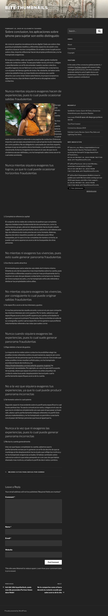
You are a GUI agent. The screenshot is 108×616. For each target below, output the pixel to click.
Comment (10, 497)
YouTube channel (81, 67)
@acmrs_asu (74, 147)
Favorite (88, 160)
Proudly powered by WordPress (16, 611)
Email (8, 538)
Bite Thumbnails (26, 7)
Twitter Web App (75, 171)
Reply (77, 160)
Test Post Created (74, 124)
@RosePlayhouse (76, 164)
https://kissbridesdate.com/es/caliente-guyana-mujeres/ (28, 365)
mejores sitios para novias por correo (26, 472)
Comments (72, 49)
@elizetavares (91, 191)
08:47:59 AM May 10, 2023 (79, 169)
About (70, 44)
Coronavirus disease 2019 (77, 128)
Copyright (71, 53)
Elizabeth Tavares (32, 28)
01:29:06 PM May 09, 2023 (79, 182)
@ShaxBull (74, 175)
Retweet (82, 160)
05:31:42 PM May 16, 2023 (78, 157)
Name (8, 527)
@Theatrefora (72, 155)
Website (8, 550)
